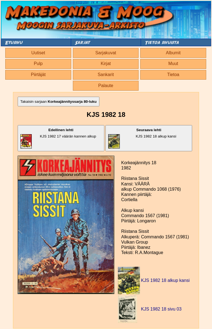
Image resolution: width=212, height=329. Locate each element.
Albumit (173, 52)
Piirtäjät (38, 74)
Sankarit (106, 74)
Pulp (38, 63)
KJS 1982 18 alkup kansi (142, 138)
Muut (173, 63)
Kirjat (106, 63)
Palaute (105, 85)
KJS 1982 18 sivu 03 (161, 309)
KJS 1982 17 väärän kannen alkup (58, 138)
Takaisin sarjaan (58, 101)
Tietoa (173, 74)
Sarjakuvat (105, 52)
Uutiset (38, 52)
